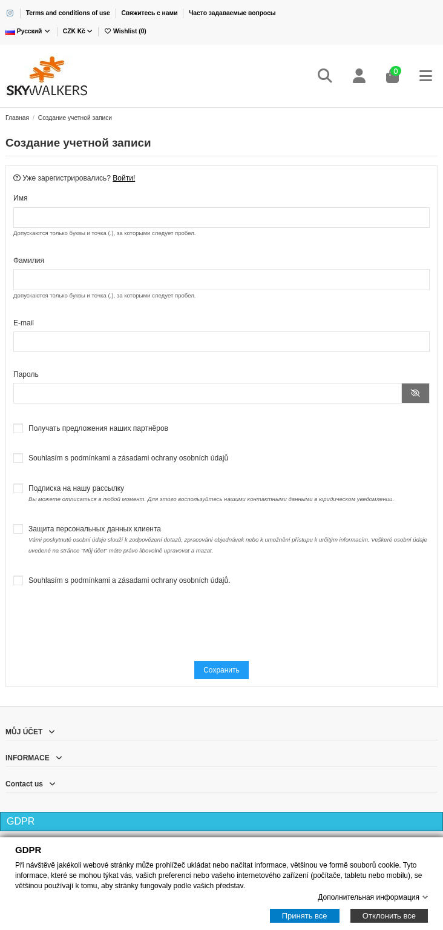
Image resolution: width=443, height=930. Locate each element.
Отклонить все (389, 915)
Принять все (304, 915)
